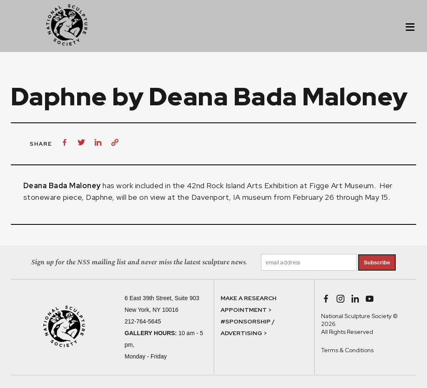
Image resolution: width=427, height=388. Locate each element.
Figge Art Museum (341, 185)
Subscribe (377, 262)
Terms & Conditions (347, 350)
